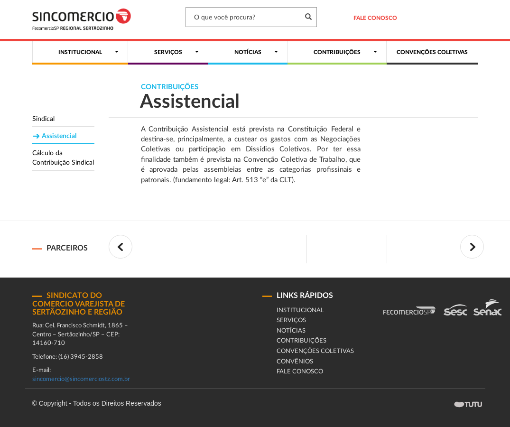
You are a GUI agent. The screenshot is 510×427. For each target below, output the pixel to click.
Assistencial (59, 136)
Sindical (43, 119)
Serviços (291, 320)
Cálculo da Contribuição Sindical (63, 158)
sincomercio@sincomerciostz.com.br (81, 379)
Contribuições (301, 341)
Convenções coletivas (315, 351)
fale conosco (300, 372)
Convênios (295, 362)
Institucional (300, 310)
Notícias (291, 331)
